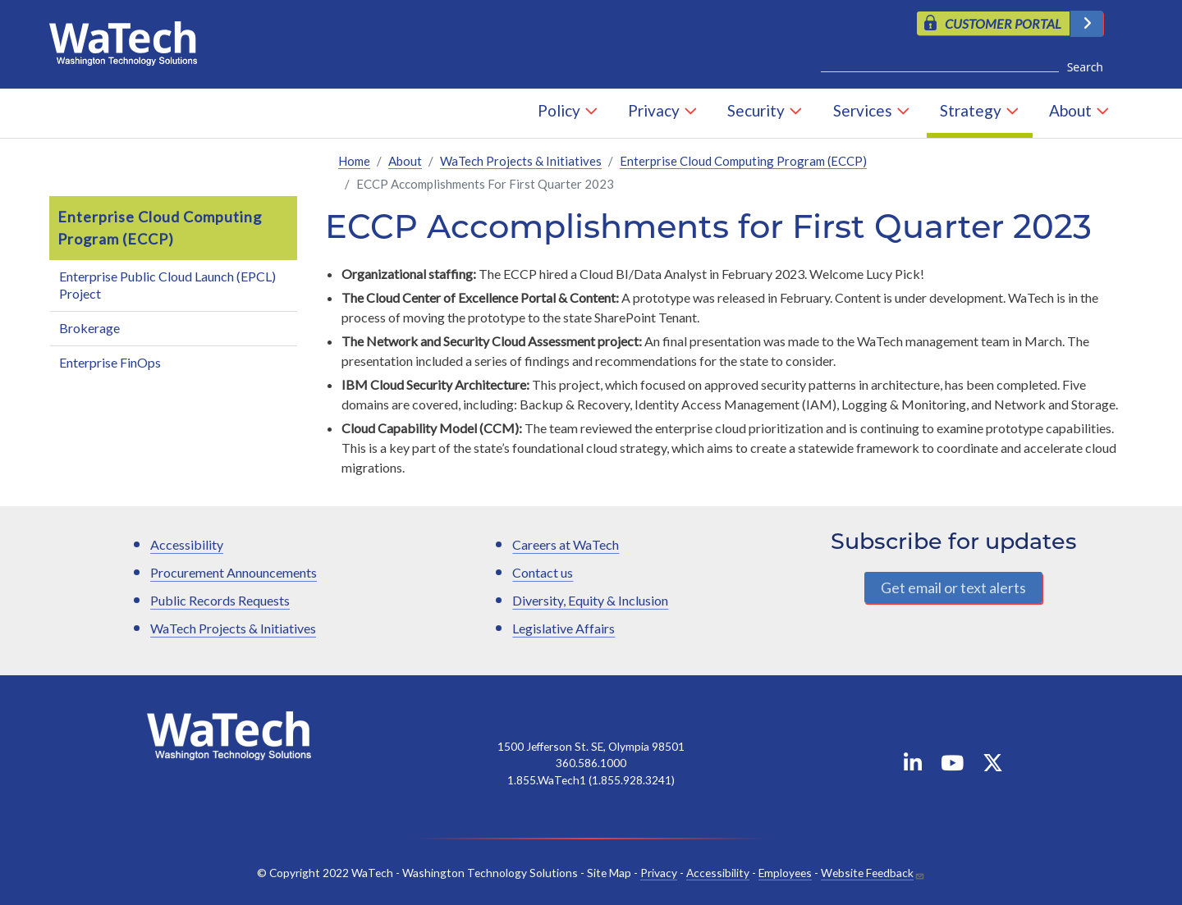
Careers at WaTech (565, 544)
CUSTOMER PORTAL (1003, 23)
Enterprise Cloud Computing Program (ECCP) (743, 160)
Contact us (542, 572)
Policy (559, 110)
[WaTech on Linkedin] (913, 766)
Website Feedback (867, 873)
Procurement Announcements (233, 572)
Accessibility (186, 544)
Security (756, 110)
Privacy (654, 110)
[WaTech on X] (992, 766)
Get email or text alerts (953, 587)
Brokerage (89, 328)
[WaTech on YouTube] (952, 766)
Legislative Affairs (563, 628)
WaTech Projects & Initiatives (521, 160)
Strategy (970, 110)
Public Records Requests (220, 600)
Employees (785, 873)
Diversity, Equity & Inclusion (590, 600)
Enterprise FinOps (110, 362)
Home (354, 160)
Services (862, 110)
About (1070, 110)
